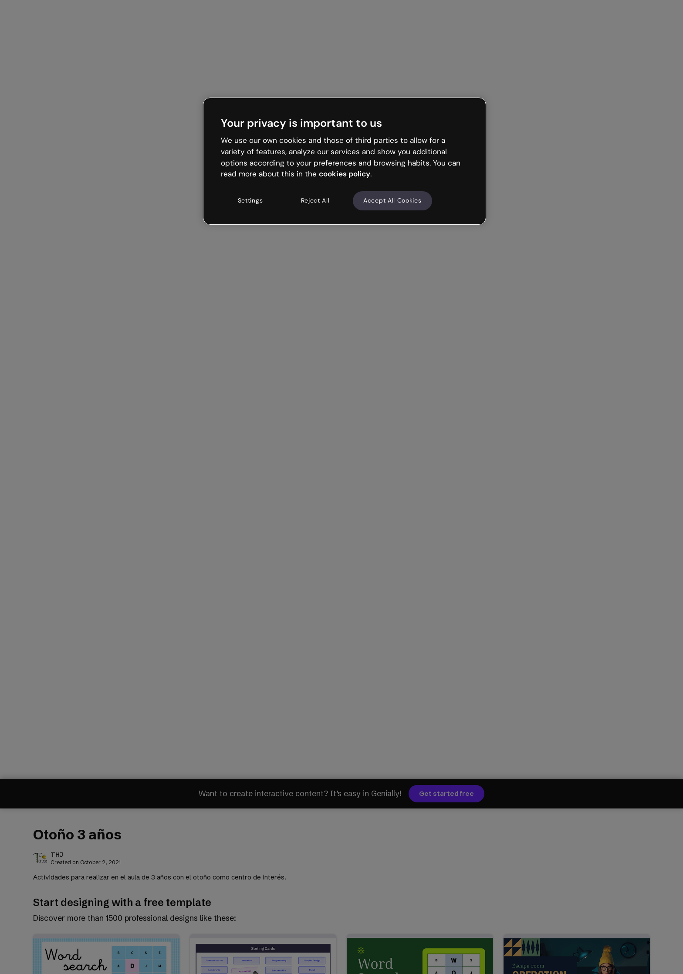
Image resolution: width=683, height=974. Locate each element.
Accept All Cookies (392, 200)
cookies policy (344, 174)
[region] (344, 161)
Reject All (315, 200)
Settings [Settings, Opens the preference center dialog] (250, 200)
